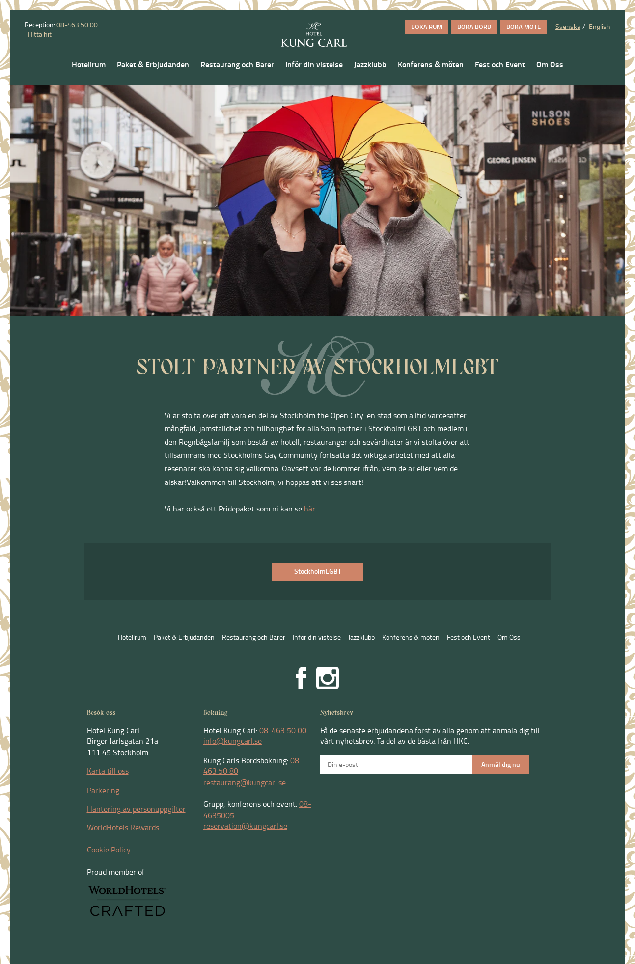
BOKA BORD (474, 26)
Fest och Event (500, 64)
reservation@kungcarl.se (245, 826)
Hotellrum (89, 64)
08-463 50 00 (77, 24)
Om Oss (549, 64)
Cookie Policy (109, 849)
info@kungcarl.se (232, 741)
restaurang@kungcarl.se (244, 782)
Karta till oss (108, 771)
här (309, 508)
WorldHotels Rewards (123, 827)
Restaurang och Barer (237, 64)
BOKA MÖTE (523, 26)
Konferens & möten (431, 64)
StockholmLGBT (317, 571)
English (599, 26)
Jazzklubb (370, 64)
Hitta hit (39, 34)
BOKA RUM (426, 26)
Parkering (103, 790)
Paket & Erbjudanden (153, 64)
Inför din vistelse (314, 64)
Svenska (567, 26)
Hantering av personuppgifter (136, 808)
